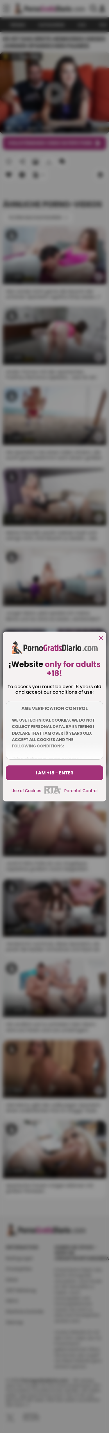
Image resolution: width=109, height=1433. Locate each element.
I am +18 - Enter (55, 772)
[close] (101, 638)
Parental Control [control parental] (81, 791)
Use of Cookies (26, 791)
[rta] (52, 793)
